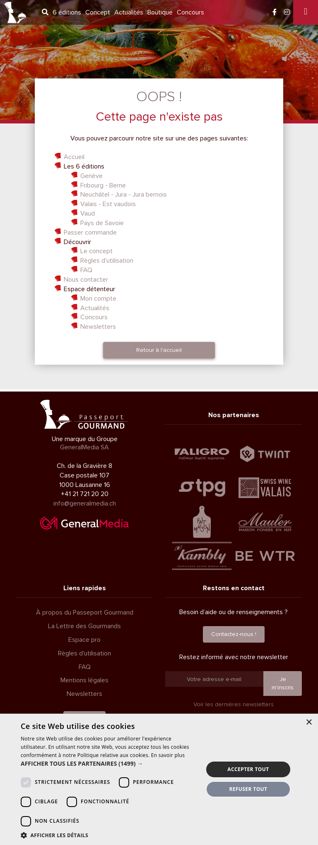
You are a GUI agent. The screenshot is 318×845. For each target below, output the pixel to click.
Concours (190, 12)
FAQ (86, 270)
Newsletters (98, 327)
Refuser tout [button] (248, 789)
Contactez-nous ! (233, 634)
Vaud (87, 213)
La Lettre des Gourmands (84, 626)
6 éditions (67, 12)
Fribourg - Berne (103, 185)
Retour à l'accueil (159, 350)
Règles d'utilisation (106, 260)
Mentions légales (84, 680)
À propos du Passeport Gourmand (84, 612)
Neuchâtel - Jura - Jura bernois (123, 194)
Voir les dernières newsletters (233, 704)
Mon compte (98, 298)
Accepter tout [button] (248, 769)
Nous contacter (86, 279)
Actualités (128, 12)
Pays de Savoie (102, 223)
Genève (91, 176)
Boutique (160, 12)
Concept (97, 12)
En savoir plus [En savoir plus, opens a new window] (168, 755)
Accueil (74, 157)
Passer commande (90, 232)
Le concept (96, 251)
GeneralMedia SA (84, 447)
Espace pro (84, 640)
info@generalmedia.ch (84, 503)
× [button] (309, 722)
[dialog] (159, 779)
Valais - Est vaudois (108, 204)
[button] (109, 764)
